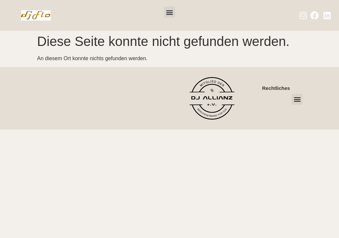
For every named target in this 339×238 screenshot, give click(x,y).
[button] (169, 12)
